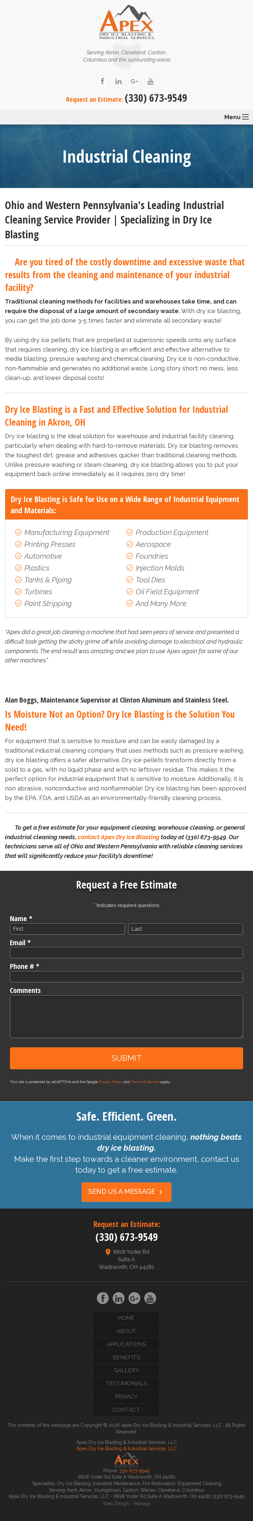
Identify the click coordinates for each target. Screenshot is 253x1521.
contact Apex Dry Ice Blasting (118, 837)
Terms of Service (145, 1082)
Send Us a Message (126, 1191)
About (126, 1331)
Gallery (126, 1370)
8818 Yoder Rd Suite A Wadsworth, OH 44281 (126, 1259)
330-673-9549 (134, 1470)
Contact (126, 1409)
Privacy (126, 1396)
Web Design (116, 1503)
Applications (126, 1344)
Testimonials (126, 1383)
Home (126, 1318)
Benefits (126, 1357)
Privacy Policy (111, 1082)
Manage (142, 1503)
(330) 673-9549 (156, 98)
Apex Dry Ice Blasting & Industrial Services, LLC (126, 1448)
